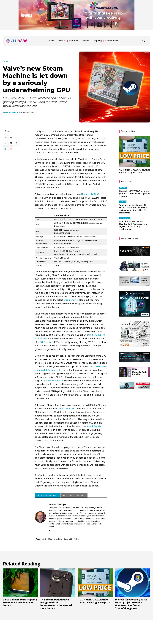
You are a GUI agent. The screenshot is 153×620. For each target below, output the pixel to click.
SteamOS (68, 539)
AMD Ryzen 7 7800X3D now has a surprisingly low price (134, 171)
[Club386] (16, 41)
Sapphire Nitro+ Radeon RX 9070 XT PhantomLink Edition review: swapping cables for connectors (133, 209)
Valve (76, 539)
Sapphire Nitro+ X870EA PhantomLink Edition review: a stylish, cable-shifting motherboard (134, 225)
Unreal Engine (71, 300)
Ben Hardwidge (11, 112)
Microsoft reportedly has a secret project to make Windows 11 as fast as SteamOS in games (131, 604)
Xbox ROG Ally (94, 426)
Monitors (123, 188)
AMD (44, 539)
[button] (143, 40)
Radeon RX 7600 (90, 194)
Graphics (123, 202)
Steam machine (55, 539)
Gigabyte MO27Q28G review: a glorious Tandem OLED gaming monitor (134, 194)
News (5, 61)
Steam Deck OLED (66, 408)
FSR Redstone (46, 342)
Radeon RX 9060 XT (53, 380)
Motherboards (124, 218)
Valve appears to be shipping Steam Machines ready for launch (20, 602)
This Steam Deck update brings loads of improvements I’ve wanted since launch (56, 604)
